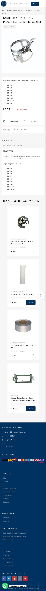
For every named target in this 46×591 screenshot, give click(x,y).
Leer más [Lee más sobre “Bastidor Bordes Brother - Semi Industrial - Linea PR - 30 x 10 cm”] (30, 408)
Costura (5, 485)
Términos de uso (8, 540)
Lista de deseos (8, 562)
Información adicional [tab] (12, 145)
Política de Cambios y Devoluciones (14, 536)
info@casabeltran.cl (11, 440)
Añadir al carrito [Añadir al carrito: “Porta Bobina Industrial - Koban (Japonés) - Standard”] (34, 251)
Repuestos (6, 498)
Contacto (6, 521)
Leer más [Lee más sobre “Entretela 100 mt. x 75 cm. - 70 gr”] (30, 302)
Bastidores (14, 395)
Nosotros (6, 517)
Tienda (8, 11)
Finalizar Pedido (8, 566)
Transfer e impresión (9, 488)
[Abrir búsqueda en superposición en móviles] (24, 4)
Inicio (3, 11)
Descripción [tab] (7, 140)
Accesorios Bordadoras (18, 239)
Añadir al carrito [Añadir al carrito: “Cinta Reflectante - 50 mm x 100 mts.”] (34, 355)
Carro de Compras (9, 559)
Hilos (5, 478)
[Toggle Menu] (43, 3)
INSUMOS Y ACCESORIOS (18, 291)
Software (6, 502)
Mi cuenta (6, 555)
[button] (39, 33)
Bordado (6, 481)
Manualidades (7, 495)
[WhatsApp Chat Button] (5, 586)
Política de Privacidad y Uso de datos (14, 533)
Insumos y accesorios (9, 492)
